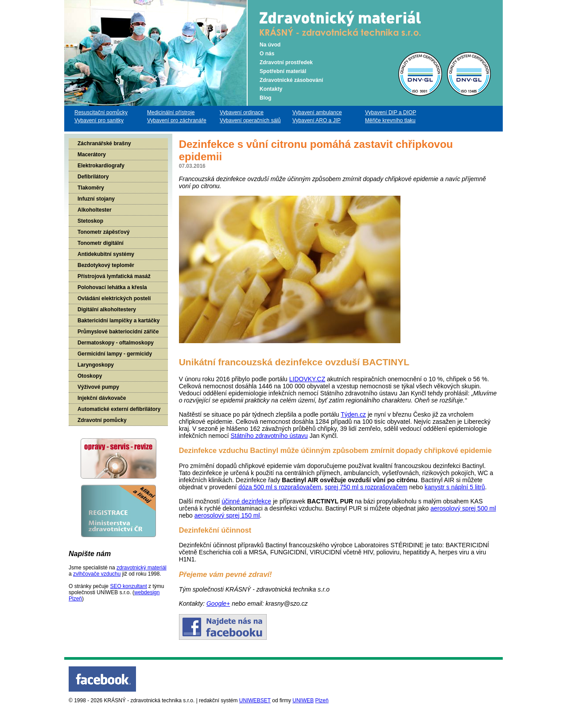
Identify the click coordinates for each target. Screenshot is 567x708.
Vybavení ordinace (242, 112)
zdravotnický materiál (142, 568)
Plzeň (322, 700)
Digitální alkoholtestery (107, 309)
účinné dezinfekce (246, 501)
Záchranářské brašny (104, 143)
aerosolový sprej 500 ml (463, 508)
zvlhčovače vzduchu (96, 574)
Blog (266, 98)
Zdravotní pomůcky (102, 420)
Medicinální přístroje (170, 112)
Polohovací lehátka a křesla (112, 287)
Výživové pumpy (98, 387)
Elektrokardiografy (101, 165)
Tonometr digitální (101, 243)
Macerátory (92, 154)
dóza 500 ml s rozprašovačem (279, 487)
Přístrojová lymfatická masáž (114, 276)
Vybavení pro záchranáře (176, 120)
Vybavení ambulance (317, 112)
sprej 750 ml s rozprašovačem (366, 487)
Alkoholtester (95, 210)
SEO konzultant (128, 586)
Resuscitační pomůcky (101, 112)
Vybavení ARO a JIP (316, 120)
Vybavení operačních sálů (250, 120)
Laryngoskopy (96, 365)
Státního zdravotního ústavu (268, 435)
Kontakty (271, 89)
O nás (267, 53)
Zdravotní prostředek (286, 62)
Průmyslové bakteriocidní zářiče (118, 332)
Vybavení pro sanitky (99, 120)
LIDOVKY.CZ (307, 379)
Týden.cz (353, 414)
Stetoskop (90, 221)
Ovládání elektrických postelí (114, 298)
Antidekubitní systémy (106, 254)
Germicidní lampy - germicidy (115, 354)
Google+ (218, 603)
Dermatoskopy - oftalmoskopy (116, 343)
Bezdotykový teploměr (106, 265)
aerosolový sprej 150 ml (227, 515)
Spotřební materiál (283, 71)
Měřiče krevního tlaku (390, 120)
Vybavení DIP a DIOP (390, 112)
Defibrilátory (93, 177)
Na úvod (270, 45)
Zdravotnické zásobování (291, 80)
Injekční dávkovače (102, 398)
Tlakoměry (91, 188)
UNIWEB (303, 700)
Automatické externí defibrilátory (119, 409)
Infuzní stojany (96, 199)
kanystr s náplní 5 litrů (455, 487)
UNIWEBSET (255, 700)
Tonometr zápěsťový (104, 232)
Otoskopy (90, 376)
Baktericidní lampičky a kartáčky (118, 320)
